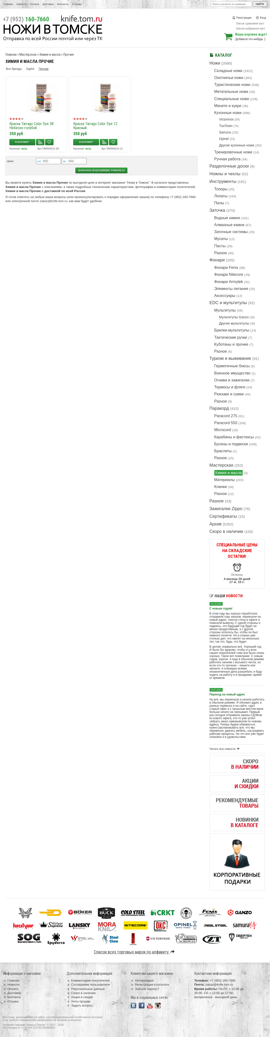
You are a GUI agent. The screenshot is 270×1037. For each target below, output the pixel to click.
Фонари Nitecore (228, 274)
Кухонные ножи (228, 113)
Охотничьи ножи (228, 78)
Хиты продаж (78, 1001)
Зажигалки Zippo (226, 508)
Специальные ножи (231, 99)
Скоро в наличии (226, 531)
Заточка (217, 210)
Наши (226, 596)
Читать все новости (225, 749)
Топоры (221, 189)
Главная (8, 4)
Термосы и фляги (229, 387)
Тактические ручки (230, 337)
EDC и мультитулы (228, 302)
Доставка (48, 4)
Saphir (30, 69)
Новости (21, 4)
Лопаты (221, 196)
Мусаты (221, 239)
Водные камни (227, 218)
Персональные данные (86, 989)
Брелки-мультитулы (231, 330)
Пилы (219, 203)
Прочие (68, 54)
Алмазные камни (229, 225)
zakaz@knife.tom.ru (53, 201)
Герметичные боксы (232, 366)
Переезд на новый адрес (227, 694)
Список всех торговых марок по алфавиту (135, 951)
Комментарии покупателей (88, 980)
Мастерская (221, 465)
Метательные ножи (231, 92)
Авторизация (142, 980)
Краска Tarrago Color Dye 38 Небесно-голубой (31, 125)
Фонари (217, 260)
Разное (220, 253)
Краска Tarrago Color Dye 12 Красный (95, 125)
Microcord (222, 430)
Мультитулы (225, 310)
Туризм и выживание (230, 358)
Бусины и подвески (231, 444)
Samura (225, 132)
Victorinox (226, 119)
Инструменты (223, 181)
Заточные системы (231, 232)
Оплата (34, 4)
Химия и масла (228, 473)
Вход (261, 17)
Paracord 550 (225, 423)
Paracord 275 (225, 416)
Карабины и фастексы (234, 437)
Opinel (224, 139)
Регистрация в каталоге (150, 984)
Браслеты (223, 451)
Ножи (215, 63)
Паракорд (219, 408)
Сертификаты (223, 516)
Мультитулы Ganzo (234, 317)
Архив (216, 524)
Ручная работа (227, 159)
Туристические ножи (232, 85)
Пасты (220, 246)
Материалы (224, 480)
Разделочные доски (229, 166)
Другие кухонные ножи (236, 145)
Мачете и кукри (227, 106)
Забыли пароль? (145, 989)
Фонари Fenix (226, 267)
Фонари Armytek (228, 282)
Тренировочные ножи (233, 152)
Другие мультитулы (234, 323)
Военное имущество (232, 373)
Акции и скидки (80, 997)
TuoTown (226, 126)
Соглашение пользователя (88, 984)
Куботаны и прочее (231, 344)
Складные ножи (228, 71)
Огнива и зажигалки (232, 380)
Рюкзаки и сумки (229, 394)
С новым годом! (221, 608)
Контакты (63, 4)
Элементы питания (231, 289)
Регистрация (242, 17)
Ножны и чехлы (225, 173)
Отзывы (77, 4)
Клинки (220, 487)
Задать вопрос (79, 1005)
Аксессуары (224, 296)
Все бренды (14, 69)
